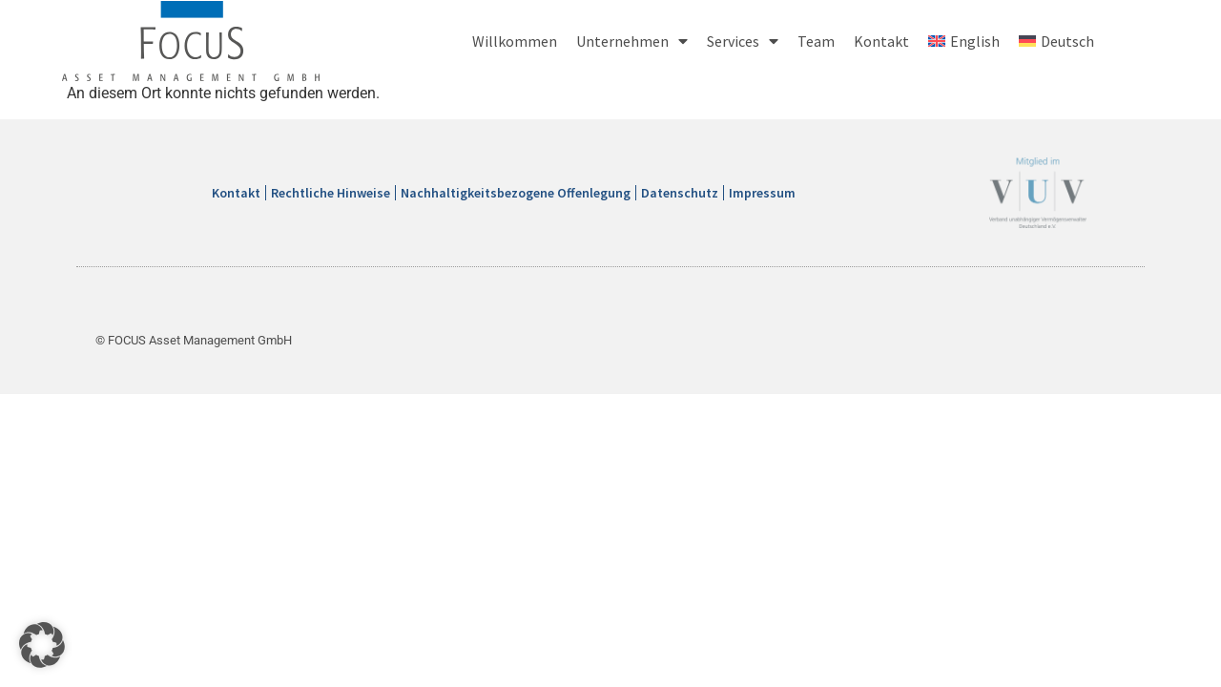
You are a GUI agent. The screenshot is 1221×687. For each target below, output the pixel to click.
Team (816, 41)
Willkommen (514, 41)
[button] (42, 645)
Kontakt (881, 41)
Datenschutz (679, 192)
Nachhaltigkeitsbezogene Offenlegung (516, 192)
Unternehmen (632, 41)
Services (742, 41)
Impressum (762, 192)
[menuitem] (964, 41)
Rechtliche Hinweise (330, 192)
